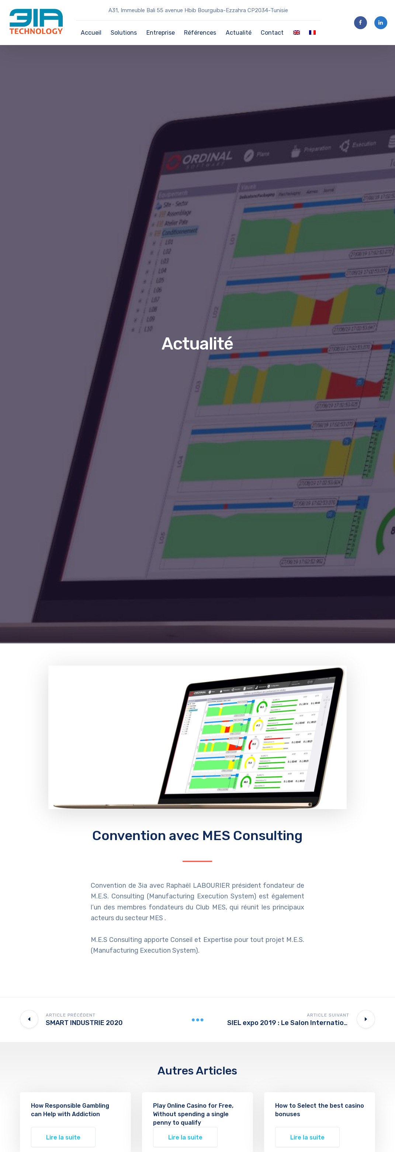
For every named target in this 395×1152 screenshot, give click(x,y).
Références (200, 32)
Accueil (91, 32)
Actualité (239, 32)
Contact (272, 32)
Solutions (124, 32)
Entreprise (160, 32)
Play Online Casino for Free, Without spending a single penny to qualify (193, 1114)
